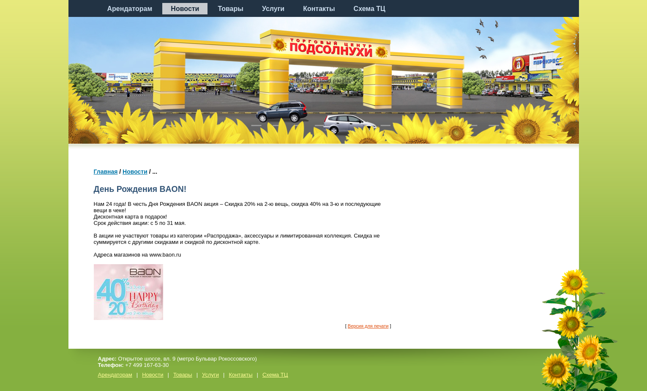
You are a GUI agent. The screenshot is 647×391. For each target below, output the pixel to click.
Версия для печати (368, 325)
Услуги (273, 8)
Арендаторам (130, 8)
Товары (230, 8)
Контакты (319, 8)
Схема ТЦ (369, 8)
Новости (185, 8)
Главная (106, 171)
